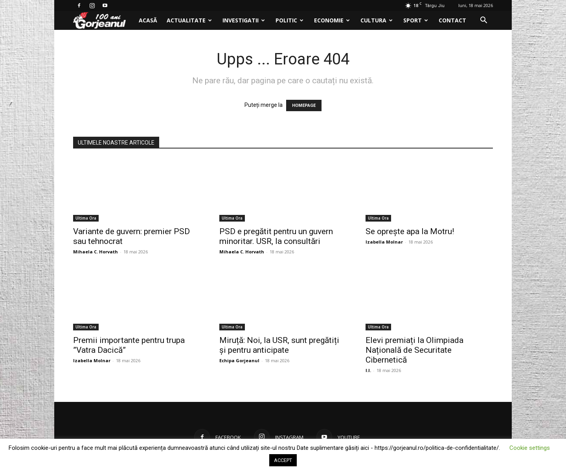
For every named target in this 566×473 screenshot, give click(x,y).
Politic (289, 20)
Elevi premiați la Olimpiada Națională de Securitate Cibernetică (414, 350)
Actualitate (189, 20)
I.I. (368, 370)
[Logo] (103, 20)
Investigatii (243, 20)
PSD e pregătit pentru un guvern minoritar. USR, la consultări (276, 236)
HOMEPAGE (304, 105)
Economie (332, 20)
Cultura (376, 20)
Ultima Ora (85, 218)
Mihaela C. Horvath (95, 252)
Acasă (148, 20)
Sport (415, 20)
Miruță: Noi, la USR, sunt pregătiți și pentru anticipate (279, 345)
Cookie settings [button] (529, 447)
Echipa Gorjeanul (239, 360)
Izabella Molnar (384, 242)
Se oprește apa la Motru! (410, 231)
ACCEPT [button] (283, 460)
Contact (452, 20)
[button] (483, 21)
